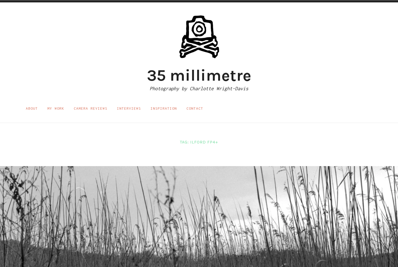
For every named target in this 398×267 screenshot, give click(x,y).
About (32, 108)
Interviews (129, 108)
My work (55, 108)
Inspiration (164, 108)
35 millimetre (199, 75)
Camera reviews (90, 108)
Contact (194, 108)
